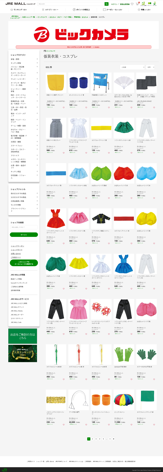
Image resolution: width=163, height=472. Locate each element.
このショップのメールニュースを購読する (24, 261)
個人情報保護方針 (130, 460)
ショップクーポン (17, 244)
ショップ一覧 (40, 460)
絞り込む (24, 233)
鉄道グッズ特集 (16, 277)
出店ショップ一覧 (28, 16)
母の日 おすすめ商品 (18, 192)
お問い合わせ (16, 252)
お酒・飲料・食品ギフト (18, 165)
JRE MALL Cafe (16, 321)
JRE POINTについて (61, 460)
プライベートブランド (18, 208)
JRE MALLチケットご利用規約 (102, 460)
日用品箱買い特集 (17, 199)
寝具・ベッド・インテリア (18, 119)
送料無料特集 (15, 289)
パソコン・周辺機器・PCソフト (17, 66)
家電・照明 (15, 57)
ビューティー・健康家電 (18, 88)
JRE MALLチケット (17, 305)
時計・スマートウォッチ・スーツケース (18, 94)
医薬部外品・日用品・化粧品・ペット (18, 100)
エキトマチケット (17, 317)
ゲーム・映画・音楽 (18, 124)
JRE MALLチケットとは (76, 460)
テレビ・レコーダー (18, 77)
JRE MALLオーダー (17, 313)
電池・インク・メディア (18, 113)
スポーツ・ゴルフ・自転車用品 (18, 149)
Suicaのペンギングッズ (19, 281)
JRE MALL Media (17, 309)
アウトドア (15, 154)
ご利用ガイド (16, 256)
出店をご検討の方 (118, 460)
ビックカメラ (42, 16)
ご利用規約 (88, 460)
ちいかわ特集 (16, 203)
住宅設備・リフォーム (18, 175)
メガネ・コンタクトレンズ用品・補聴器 (18, 158)
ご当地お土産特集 (17, 285)
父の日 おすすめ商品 (18, 195)
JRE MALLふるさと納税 (19, 302)
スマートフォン (16, 144)
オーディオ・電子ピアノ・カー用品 (18, 82)
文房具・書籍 (16, 140)
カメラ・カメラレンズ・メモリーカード (18, 72)
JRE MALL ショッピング (15, 16)
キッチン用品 (16, 170)
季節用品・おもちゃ (81, 16)
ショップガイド (16, 248)
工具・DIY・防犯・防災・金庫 (19, 107)
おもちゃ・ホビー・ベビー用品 (60, 16)
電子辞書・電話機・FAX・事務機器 (19, 135)
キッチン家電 (16, 61)
